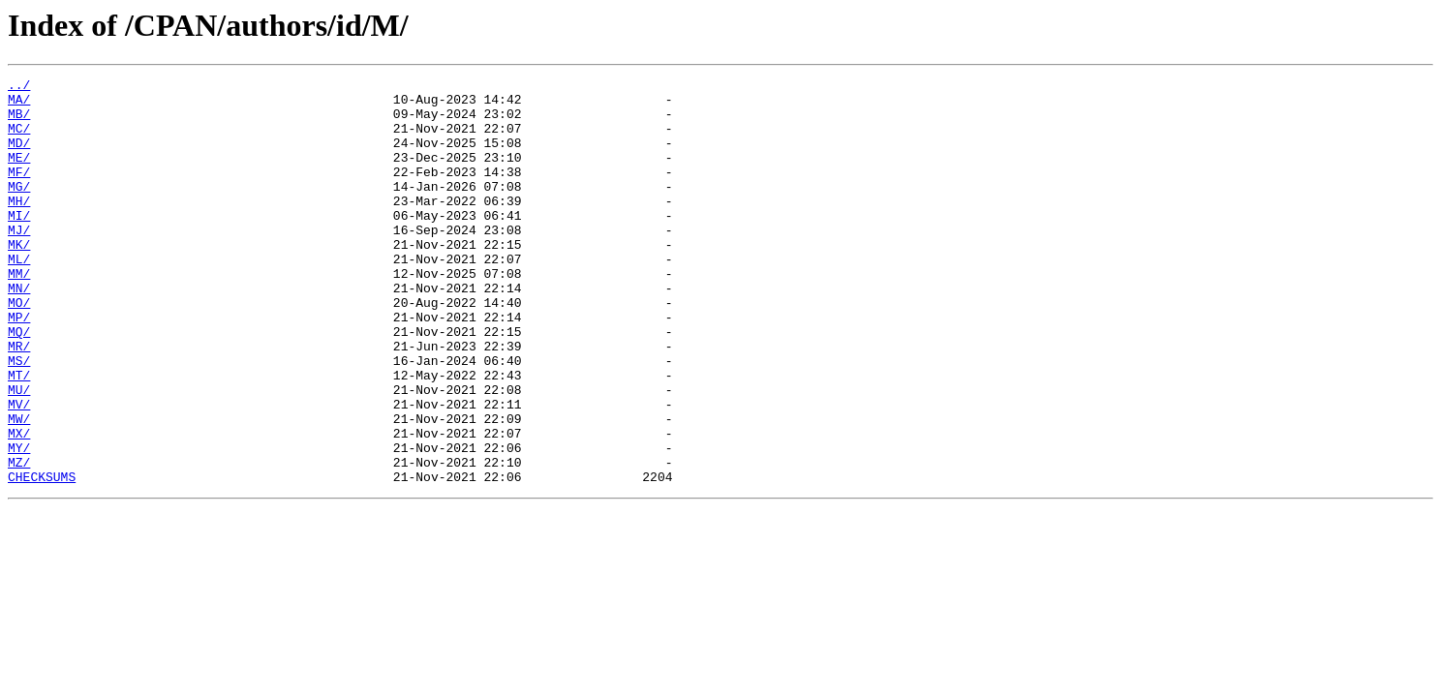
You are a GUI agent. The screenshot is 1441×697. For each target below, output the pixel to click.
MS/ (19, 418)
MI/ (19, 244)
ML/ (19, 296)
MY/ (19, 522)
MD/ (19, 157)
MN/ (19, 331)
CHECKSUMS (42, 557)
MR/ (19, 400)
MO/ (19, 348)
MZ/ (19, 540)
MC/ (19, 139)
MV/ (19, 470)
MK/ (19, 279)
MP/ (19, 366)
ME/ (19, 174)
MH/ (19, 226)
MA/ (19, 104)
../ (19, 87)
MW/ (19, 488)
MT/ (19, 435)
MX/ (19, 505)
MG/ (19, 209)
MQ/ (19, 383)
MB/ (19, 122)
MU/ (19, 453)
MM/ (19, 313)
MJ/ (19, 261)
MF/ (19, 191)
